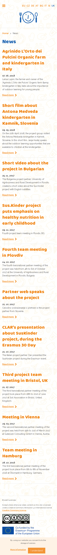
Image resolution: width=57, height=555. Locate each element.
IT (46, 5)
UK (53, 5)
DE (32, 5)
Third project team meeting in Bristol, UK (25, 378)
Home (5, 33)
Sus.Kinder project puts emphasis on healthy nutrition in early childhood (23, 214)
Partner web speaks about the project (23, 295)
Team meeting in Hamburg (19, 453)
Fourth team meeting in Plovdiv (24, 253)
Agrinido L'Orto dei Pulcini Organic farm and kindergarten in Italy (24, 60)
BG (41, 5)
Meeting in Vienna (21, 417)
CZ (28, 5)
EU (23, 5)
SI (49, 5)
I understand (37, 550)
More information (18, 550)
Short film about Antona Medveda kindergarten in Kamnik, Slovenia (20, 115)
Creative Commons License (14, 510)
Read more (8, 95)
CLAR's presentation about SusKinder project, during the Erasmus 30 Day (23, 336)
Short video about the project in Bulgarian (25, 166)
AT (37, 5)
